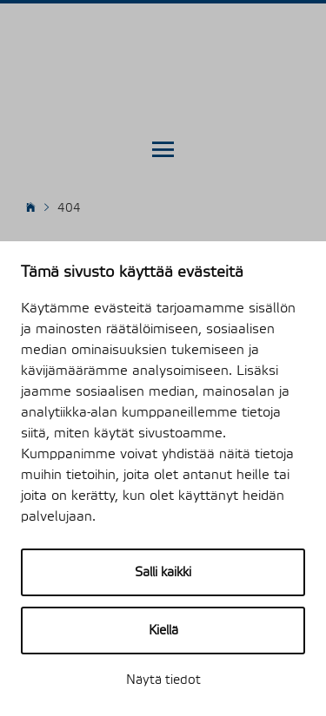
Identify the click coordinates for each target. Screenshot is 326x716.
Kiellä (163, 630)
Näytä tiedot (163, 679)
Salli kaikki (163, 572)
